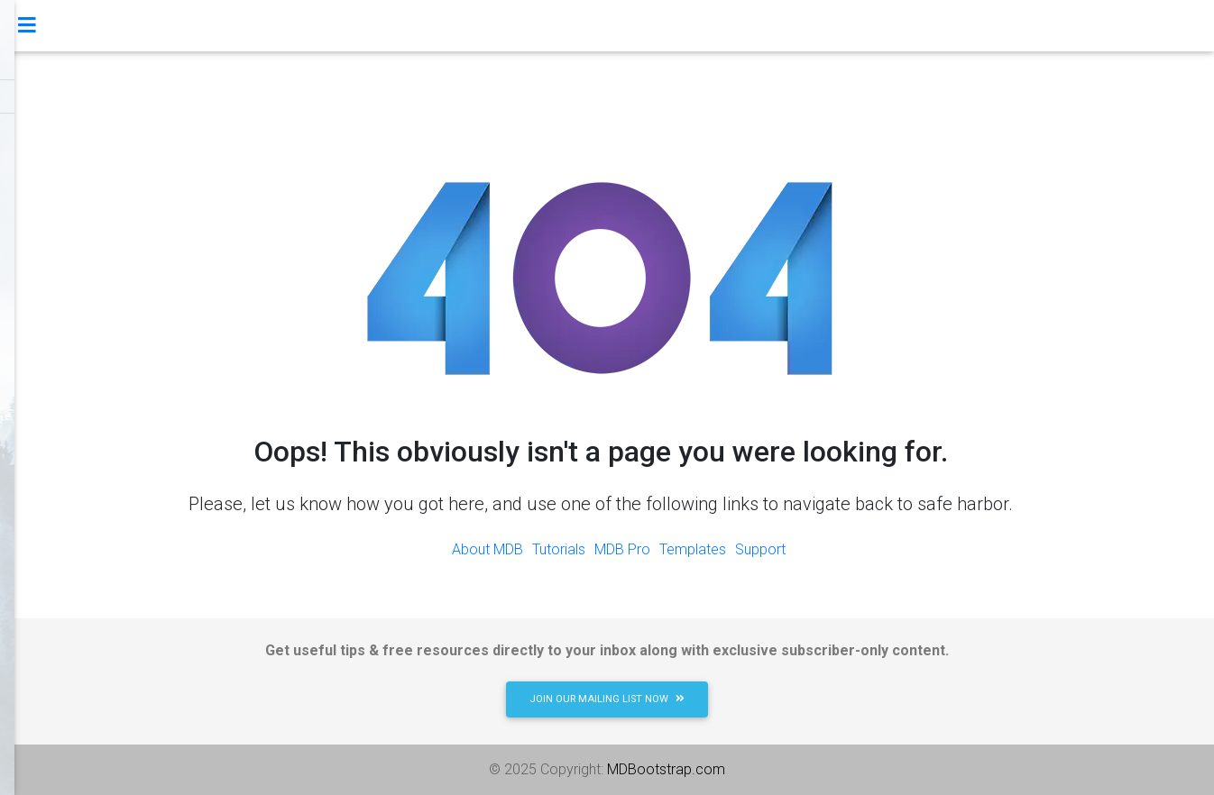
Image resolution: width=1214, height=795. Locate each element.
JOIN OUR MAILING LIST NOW (607, 699)
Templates (692, 549)
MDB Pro (622, 549)
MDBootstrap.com (666, 769)
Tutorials (558, 549)
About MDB (487, 549)
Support (760, 549)
